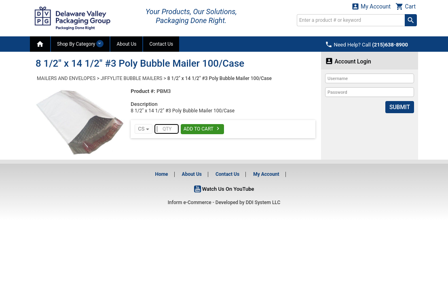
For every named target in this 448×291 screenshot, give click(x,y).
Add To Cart (202, 128)
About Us (126, 44)
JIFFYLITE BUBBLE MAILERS (132, 78)
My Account (371, 6)
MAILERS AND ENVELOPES (66, 78)
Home (161, 174)
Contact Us (161, 44)
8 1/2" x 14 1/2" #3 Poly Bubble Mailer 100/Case (219, 78)
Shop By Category (80, 43)
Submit (399, 107)
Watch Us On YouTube (224, 189)
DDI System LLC (263, 202)
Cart (405, 6)
